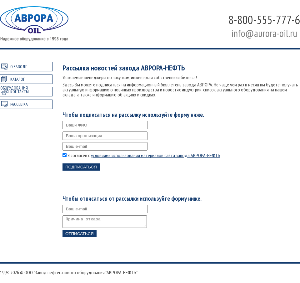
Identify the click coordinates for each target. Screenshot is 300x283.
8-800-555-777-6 (264, 19)
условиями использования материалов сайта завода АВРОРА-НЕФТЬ (155, 155)
